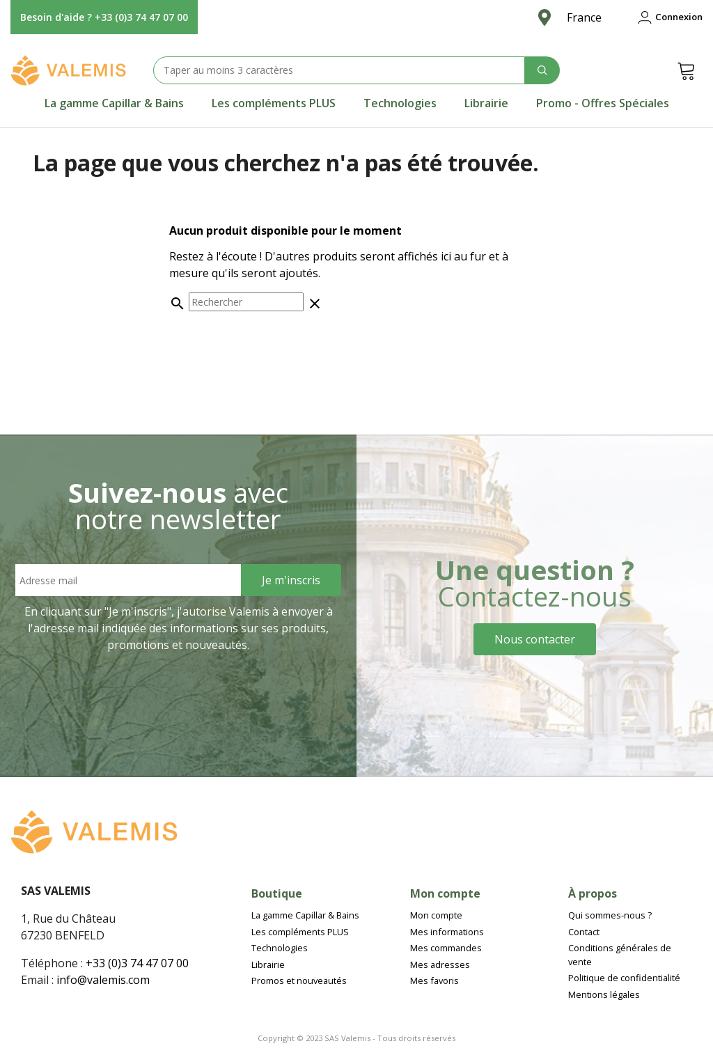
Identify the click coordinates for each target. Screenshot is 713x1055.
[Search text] (339, 70)
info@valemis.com (103, 979)
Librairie (486, 103)
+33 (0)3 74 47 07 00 (137, 963)
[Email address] (128, 580)
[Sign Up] (291, 580)
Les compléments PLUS (274, 103)
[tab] (114, 103)
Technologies (400, 103)
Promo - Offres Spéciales (602, 103)
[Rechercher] (246, 301)
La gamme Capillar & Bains (114, 103)
